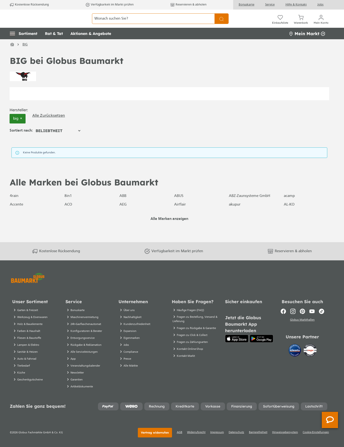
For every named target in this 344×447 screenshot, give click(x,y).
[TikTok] (321, 311)
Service (270, 4)
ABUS (178, 207)
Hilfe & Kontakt (296, 4)
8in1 (68, 207)
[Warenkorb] (301, 24)
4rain (14, 207)
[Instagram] (293, 311)
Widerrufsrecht (196, 432)
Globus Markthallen (302, 320)
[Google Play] (261, 338)
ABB (122, 207)
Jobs (320, 4)
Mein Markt (307, 44)
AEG (123, 215)
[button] (23, 44)
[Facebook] (283, 311)
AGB (179, 432)
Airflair (180, 215)
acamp (289, 207)
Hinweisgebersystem (285, 432)
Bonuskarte (246, 4)
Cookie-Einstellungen (316, 432)
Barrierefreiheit (258, 432)
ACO (68, 215)
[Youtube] (312, 311)
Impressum (217, 432)
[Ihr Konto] (321, 24)
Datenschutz (236, 432)
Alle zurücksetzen (48, 125)
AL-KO (289, 215)
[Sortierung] (58, 141)
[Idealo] (295, 351)
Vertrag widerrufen (155, 432)
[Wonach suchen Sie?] (153, 24)
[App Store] (237, 338)
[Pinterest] (302, 311)
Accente (16, 215)
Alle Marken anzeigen (169, 230)
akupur (235, 215)
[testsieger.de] (310, 351)
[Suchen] (222, 24)
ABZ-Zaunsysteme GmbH (249, 207)
